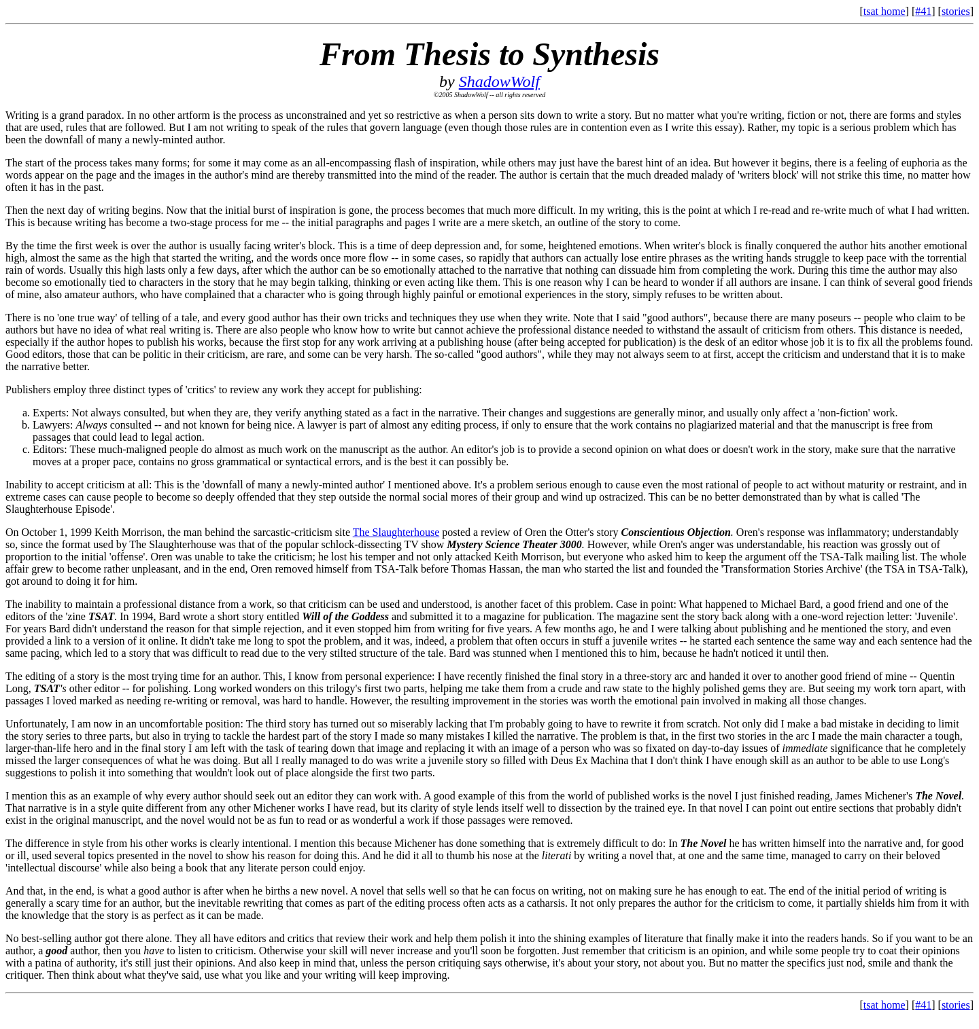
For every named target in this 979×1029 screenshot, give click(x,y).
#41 (923, 11)
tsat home (884, 11)
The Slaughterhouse (396, 532)
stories (956, 11)
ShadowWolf (499, 81)
